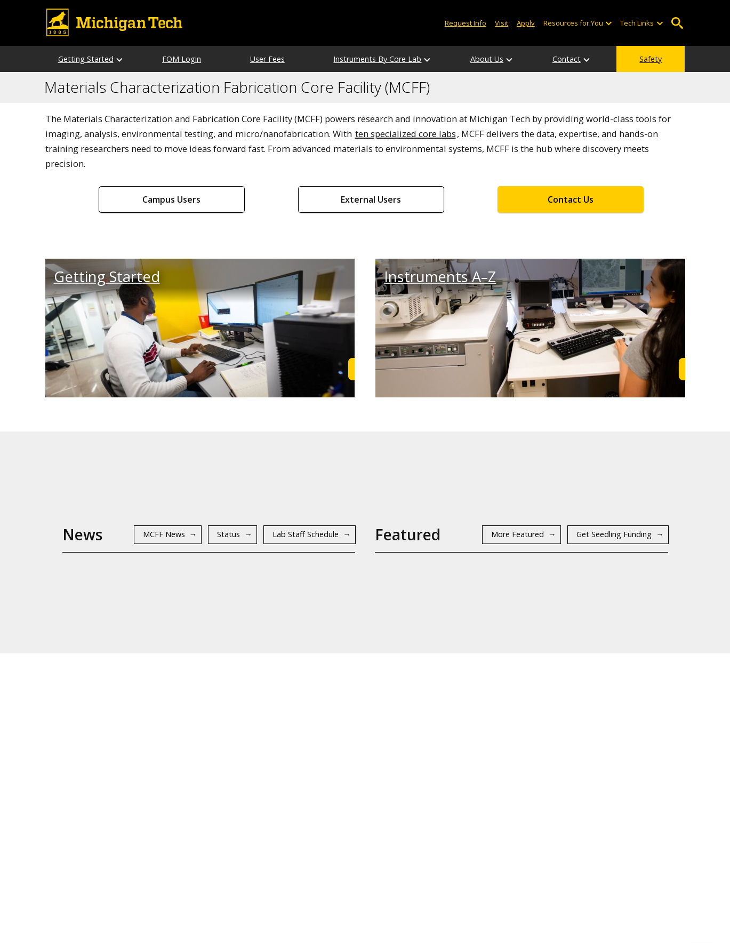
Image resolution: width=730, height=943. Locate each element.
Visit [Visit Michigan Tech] (501, 23)
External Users (371, 199)
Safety (650, 59)
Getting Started (86, 59)
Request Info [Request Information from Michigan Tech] (465, 23)
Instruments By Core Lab (377, 59)
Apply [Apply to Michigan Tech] (526, 23)
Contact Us (570, 199)
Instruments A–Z (440, 276)
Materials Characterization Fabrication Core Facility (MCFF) (237, 87)
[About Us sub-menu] (510, 59)
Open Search (677, 23)
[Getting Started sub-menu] (120, 59)
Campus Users (171, 199)
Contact (566, 59)
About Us (486, 59)
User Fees (267, 59)
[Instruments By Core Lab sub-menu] (427, 59)
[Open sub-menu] (608, 23)
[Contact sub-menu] (587, 59)
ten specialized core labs (405, 133)
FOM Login (181, 59)
